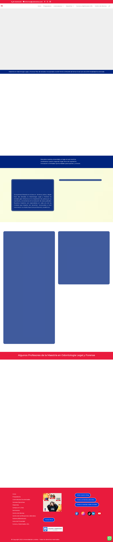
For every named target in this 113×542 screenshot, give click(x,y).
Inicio (39, 6)
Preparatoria (47, 6)
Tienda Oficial (49, 519)
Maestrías (69, 6)
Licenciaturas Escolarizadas (21, 499)
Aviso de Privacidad (19, 521)
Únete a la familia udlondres (85, 500)
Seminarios (16, 510)
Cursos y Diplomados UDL (21, 524)
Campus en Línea (18, 507)
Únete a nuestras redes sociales (87, 504)
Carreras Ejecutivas (19, 502)
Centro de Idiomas (101, 6)
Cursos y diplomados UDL (84, 6)
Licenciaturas (58, 6)
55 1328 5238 (17, 2)
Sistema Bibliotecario (19, 518)
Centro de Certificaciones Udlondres (24, 516)
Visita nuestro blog (83, 495)
